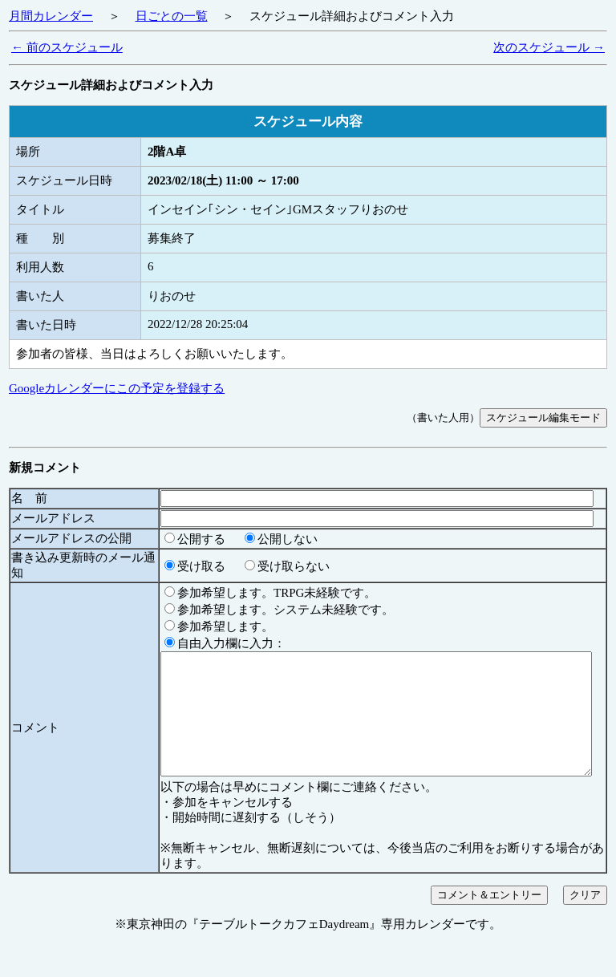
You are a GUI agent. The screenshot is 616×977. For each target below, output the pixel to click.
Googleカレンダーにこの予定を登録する (117, 388)
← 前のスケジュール (67, 47)
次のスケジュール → (549, 47)
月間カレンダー (51, 16)
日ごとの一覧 (172, 16)
